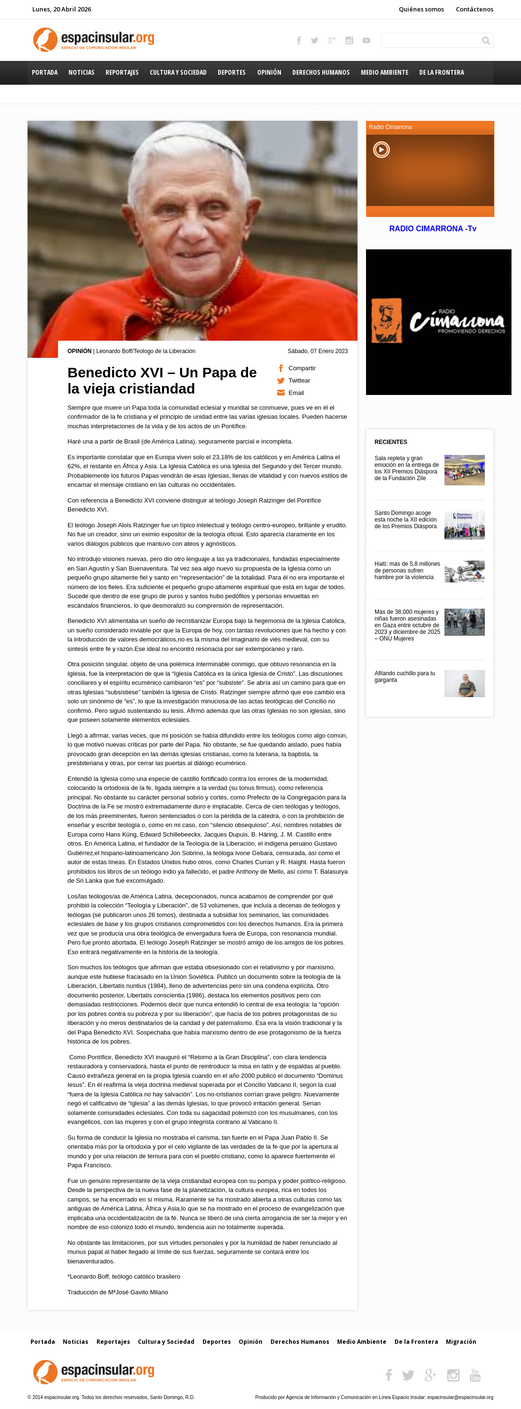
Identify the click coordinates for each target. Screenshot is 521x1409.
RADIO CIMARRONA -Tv (432, 229)
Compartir (302, 368)
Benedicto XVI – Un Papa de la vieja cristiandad (162, 380)
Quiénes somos (421, 9)
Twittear (299, 380)
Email (296, 392)
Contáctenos (474, 9)
